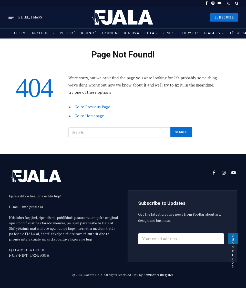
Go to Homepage (89, 115)
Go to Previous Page (92, 106)
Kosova (131, 33)
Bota (150, 33)
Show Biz (190, 33)
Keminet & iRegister (158, 275)
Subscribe (233, 238)
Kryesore (41, 33)
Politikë (68, 33)
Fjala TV (212, 33)
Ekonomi (110, 33)
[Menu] (11, 17)
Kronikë (89, 33)
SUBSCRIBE (224, 17)
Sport (169, 33)
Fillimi (20, 33)
